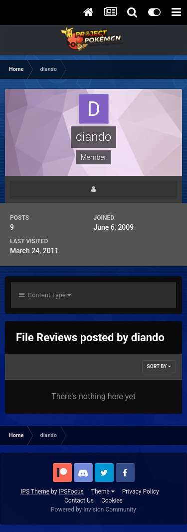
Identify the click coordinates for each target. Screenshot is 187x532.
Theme (103, 491)
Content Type (45, 295)
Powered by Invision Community (93, 509)
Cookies (112, 500)
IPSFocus (70, 491)
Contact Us (79, 500)
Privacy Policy (140, 491)
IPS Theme (34, 491)
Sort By (159, 366)
